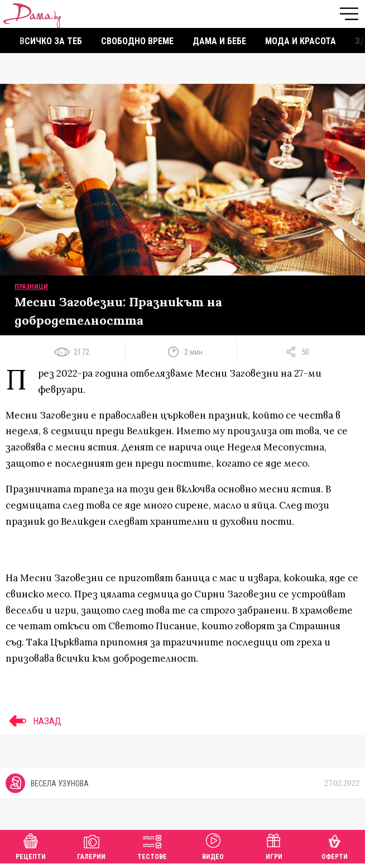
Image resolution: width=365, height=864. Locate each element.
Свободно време (137, 41)
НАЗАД (33, 721)
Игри (274, 845)
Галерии (91, 845)
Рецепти (31, 845)
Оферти (334, 845)
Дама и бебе (219, 41)
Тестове (152, 845)
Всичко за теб (51, 41)
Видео (213, 845)
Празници (31, 287)
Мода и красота (300, 41)
